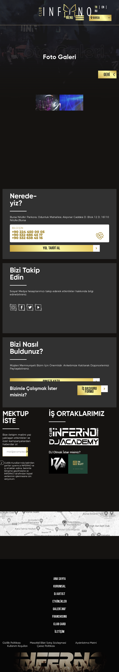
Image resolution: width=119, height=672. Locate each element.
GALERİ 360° (59, 659)
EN (103, 7)
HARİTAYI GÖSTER (59, 532)
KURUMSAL (59, 637)
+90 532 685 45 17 (27, 314)
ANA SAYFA (59, 629)
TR (96, 7)
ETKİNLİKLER (59, 652)
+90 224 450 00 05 (28, 311)
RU (96, 11)
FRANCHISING (59, 667)
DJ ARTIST (59, 644)
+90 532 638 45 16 (27, 317)
